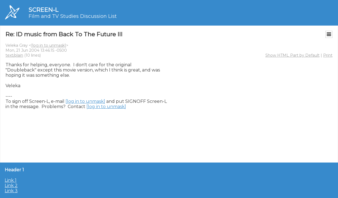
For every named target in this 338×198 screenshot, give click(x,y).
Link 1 (11, 180)
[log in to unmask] (48, 45)
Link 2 (11, 185)
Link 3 (11, 190)
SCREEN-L (43, 9)
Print (327, 55)
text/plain (14, 55)
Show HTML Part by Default (292, 55)
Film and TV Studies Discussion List (73, 16)
